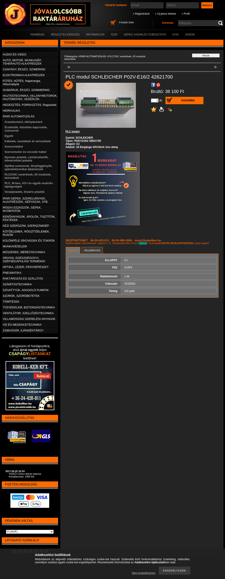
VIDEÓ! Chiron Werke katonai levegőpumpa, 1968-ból (25, 475)
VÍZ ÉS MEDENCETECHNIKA (22, 324)
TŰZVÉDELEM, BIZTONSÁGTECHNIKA (29, 307)
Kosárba (188, 100)
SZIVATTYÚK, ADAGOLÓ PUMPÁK (26, 290)
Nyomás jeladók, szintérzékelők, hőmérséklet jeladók (27, 159)
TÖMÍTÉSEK (11, 301)
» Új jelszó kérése (165, 13)
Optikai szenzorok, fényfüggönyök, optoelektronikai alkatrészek (28, 167)
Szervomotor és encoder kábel (26, 152)
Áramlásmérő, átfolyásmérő (24, 122)
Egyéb (9, 136)
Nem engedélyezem (144, 573)
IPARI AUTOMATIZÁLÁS (92, 56)
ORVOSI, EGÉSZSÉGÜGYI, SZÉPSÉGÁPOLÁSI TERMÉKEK (24, 259)
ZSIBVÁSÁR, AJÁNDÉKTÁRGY (23, 330)
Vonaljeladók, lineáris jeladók (25, 191)
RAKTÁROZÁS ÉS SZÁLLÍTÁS (23, 278)
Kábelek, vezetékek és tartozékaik (28, 141)
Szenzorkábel (14, 146)
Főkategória (71, 56)
